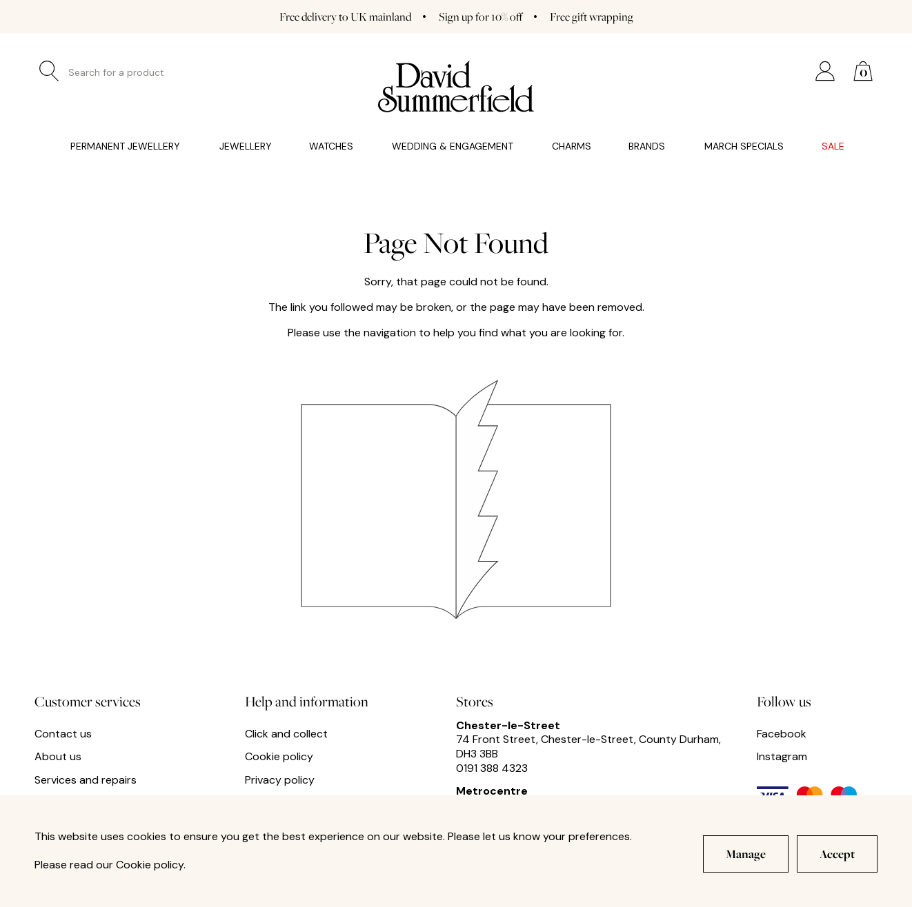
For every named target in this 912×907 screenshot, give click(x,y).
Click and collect (286, 734)
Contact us (63, 734)
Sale (833, 146)
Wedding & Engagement (452, 146)
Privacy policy (280, 780)
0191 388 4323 (492, 768)
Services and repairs (85, 780)
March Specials (744, 146)
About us (57, 757)
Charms (571, 146)
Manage (746, 854)
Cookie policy (279, 757)
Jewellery (245, 146)
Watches (331, 146)
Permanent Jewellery (125, 146)
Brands (646, 146)
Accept (837, 854)
